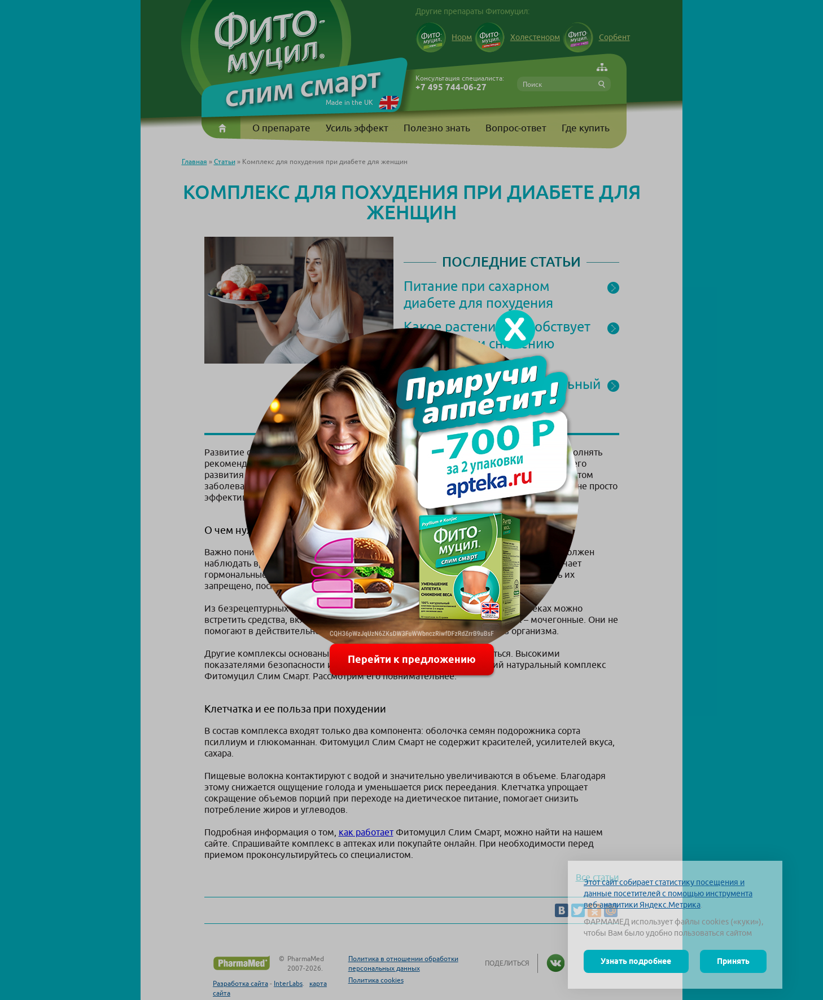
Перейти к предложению (412, 659)
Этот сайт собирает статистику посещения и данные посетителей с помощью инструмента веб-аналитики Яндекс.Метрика (668, 893)
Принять (733, 961)
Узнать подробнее (636, 961)
